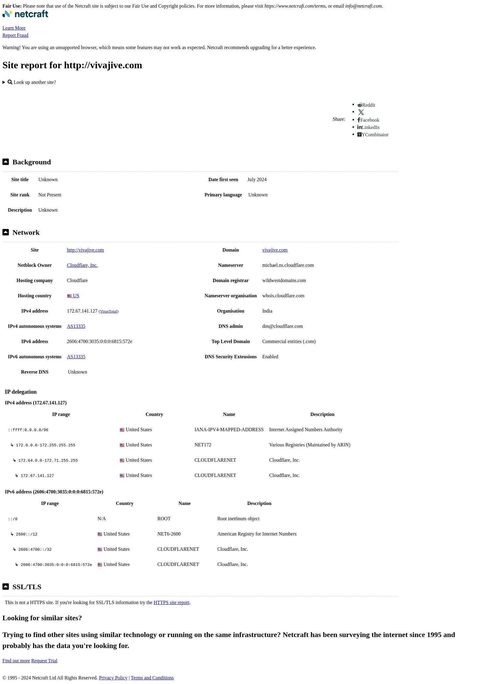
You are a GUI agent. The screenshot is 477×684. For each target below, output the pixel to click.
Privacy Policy (113, 677)
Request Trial (44, 660)
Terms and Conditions (152, 677)
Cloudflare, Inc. (82, 265)
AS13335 (76, 326)
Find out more (16, 660)
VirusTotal (108, 311)
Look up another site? (32, 82)
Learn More (14, 27)
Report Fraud (15, 35)
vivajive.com (275, 249)
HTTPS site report (171, 602)
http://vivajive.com (85, 249)
